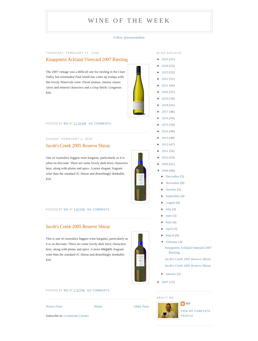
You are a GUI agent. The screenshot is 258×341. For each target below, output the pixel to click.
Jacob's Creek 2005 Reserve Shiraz (78, 145)
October (171, 189)
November (173, 183)
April (170, 229)
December (173, 176)
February (172, 242)
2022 (165, 79)
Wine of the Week (129, 20)
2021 (165, 85)
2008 (165, 170)
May (169, 222)
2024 (165, 66)
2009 (165, 164)
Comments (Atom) (76, 316)
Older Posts (141, 306)
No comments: (101, 123)
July (169, 209)
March (170, 235)
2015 (165, 125)
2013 (165, 138)
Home (98, 306)
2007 (165, 282)
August (171, 202)
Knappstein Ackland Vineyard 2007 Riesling (87, 59)
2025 (165, 59)
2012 (165, 144)
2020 (165, 92)
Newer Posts (54, 306)
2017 (165, 111)
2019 (165, 98)
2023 (165, 72)
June (169, 216)
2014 (165, 131)
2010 (165, 157)
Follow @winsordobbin (129, 37)
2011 (165, 151)
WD (188, 303)
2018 (165, 105)
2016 (165, 118)
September (173, 196)
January (171, 274)
